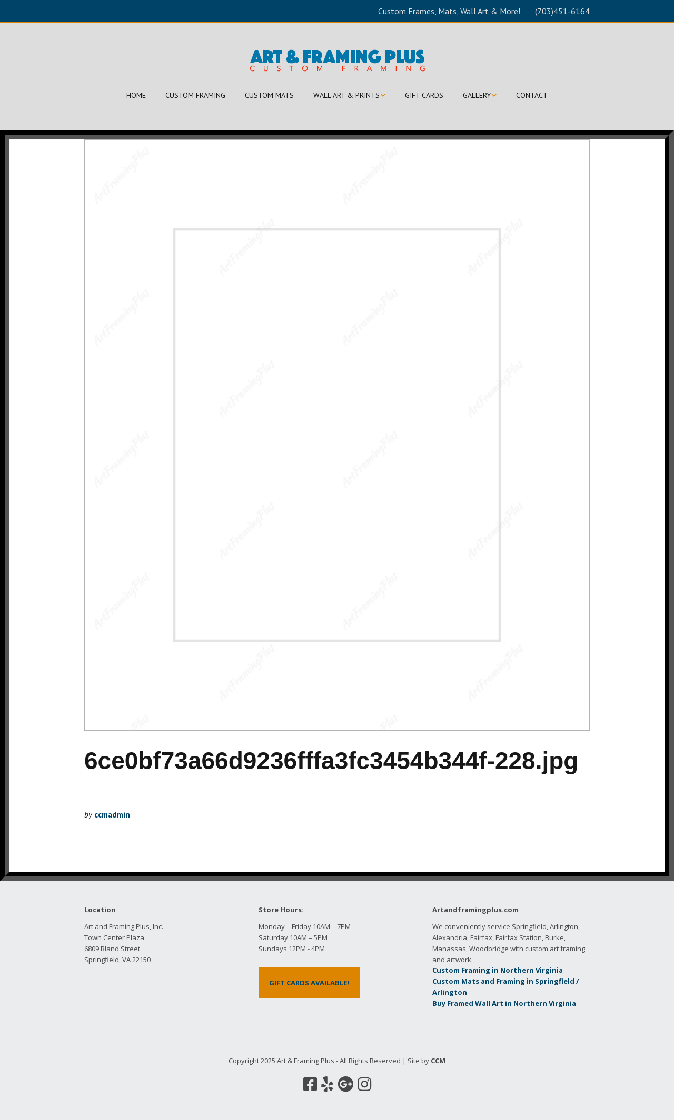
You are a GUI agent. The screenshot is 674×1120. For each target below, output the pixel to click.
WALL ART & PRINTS (346, 95)
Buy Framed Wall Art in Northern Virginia (504, 1003)
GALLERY (477, 95)
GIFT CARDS (424, 95)
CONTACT (532, 95)
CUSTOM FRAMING (195, 95)
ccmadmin (112, 815)
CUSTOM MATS (269, 95)
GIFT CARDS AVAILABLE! (309, 982)
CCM (438, 1060)
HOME (136, 95)
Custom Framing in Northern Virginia (497, 970)
